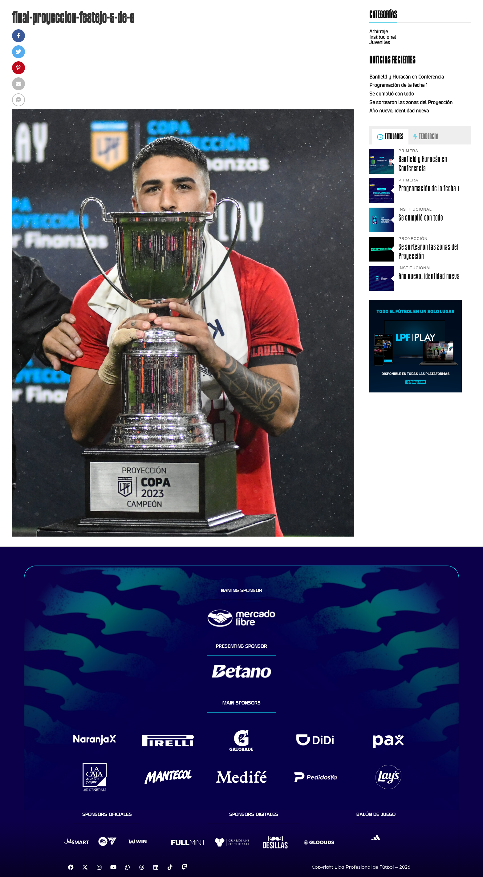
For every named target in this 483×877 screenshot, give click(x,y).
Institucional (382, 37)
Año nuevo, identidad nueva (399, 111)
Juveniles (379, 42)
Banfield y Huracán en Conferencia (406, 77)
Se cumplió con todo (391, 94)
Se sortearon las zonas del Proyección (411, 102)
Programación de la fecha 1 (398, 85)
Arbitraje (378, 31)
